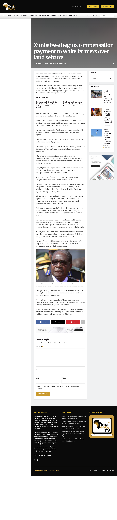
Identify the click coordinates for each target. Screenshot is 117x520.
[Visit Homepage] (9, 6)
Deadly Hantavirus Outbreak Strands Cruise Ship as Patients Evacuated (19, 42)
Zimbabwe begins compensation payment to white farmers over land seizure (15, 31)
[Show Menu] (3, 15)
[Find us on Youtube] (93, 16)
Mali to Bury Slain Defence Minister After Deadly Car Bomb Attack (18, 195)
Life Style (16, 16)
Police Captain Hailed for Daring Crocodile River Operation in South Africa (18, 63)
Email (38, 379)
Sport (59, 16)
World (65, 16)
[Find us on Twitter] (90, 16)
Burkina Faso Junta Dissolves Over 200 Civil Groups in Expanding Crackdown (19, 53)
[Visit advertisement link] (15, 87)
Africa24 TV (73, 16)
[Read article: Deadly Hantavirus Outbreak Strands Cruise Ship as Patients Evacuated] (96, 94)
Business (24, 16)
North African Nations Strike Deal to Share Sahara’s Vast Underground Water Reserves (19, 173)
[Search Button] (112, 15)
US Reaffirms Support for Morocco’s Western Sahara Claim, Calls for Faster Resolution (18, 184)
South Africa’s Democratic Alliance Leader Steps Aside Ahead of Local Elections (73, 104)
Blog (64, 64)
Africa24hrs (38, 64)
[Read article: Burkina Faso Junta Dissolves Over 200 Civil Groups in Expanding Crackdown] (96, 112)
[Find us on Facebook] (34, 461)
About (89, 471)
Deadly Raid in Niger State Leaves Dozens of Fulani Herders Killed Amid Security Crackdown (19, 162)
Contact (93, 6)
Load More (15, 205)
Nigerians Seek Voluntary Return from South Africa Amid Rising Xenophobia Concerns (20, 151)
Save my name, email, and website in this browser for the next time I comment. (58, 388)
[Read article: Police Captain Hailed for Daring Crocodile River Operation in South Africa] (96, 132)
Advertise (107, 6)
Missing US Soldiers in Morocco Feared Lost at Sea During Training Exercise (18, 128)
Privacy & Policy (104, 471)
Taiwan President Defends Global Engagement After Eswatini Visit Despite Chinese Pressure (19, 139)
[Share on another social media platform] (83, 322)
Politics (53, 16)
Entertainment (44, 16)
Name (38, 370)
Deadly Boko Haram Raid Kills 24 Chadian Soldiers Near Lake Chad (19, 118)
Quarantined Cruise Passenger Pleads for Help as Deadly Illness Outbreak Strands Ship (19, 107)
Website (64, 379)
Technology (33, 16)
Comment (39, 347)
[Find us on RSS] (96, 16)
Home (9, 16)
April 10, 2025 (48, 64)
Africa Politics (58, 64)
